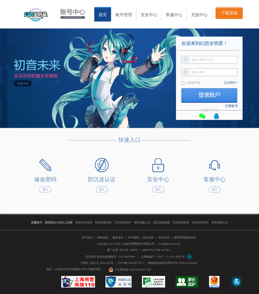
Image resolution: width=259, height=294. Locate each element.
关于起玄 (87, 237)
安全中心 (149, 15)
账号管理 (123, 15)
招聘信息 (102, 237)
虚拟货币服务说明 (185, 237)
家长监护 (148, 237)
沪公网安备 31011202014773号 (132, 269)
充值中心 (199, 15)
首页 (103, 15)
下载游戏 (229, 13)
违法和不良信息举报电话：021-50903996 (110, 256)
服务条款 (117, 237)
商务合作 (164, 237)
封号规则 (133, 237)
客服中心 (174, 15)
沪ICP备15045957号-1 (130, 263)
